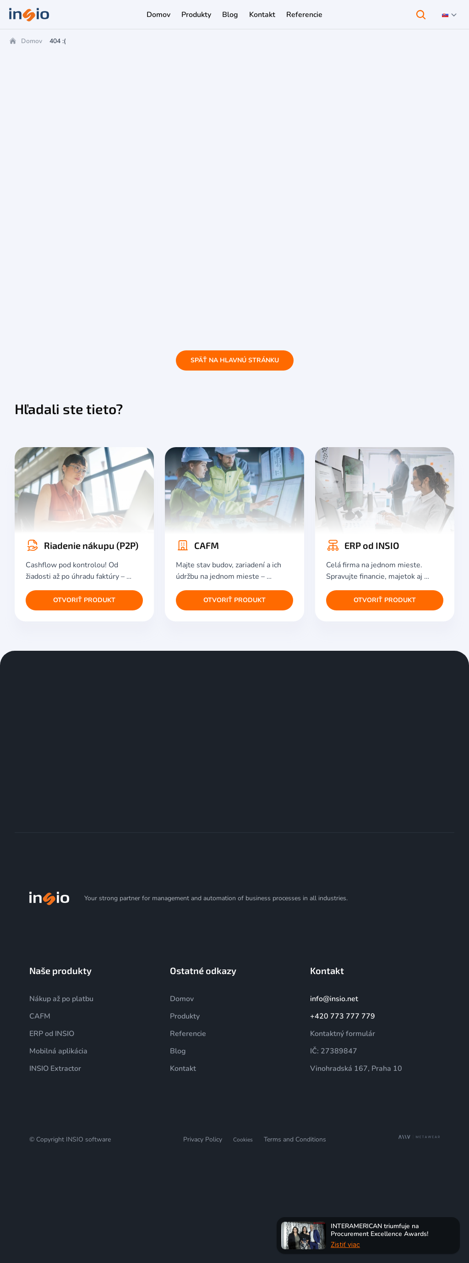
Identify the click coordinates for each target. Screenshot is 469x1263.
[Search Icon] (421, 15)
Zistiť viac (345, 1244)
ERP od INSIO (51, 1034)
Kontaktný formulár (342, 1034)
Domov (31, 41)
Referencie (188, 1034)
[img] (49, 898)
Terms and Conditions (295, 1139)
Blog (178, 1051)
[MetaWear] (419, 1137)
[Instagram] (368, 898)
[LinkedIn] (412, 898)
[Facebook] (434, 898)
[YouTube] (390, 898)
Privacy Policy (202, 1139)
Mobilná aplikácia (58, 1051)
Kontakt (183, 1069)
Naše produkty (60, 970)
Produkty (185, 1016)
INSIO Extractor (55, 1069)
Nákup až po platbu (61, 999)
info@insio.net (334, 999)
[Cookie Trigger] (243, 1140)
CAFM (39, 1016)
